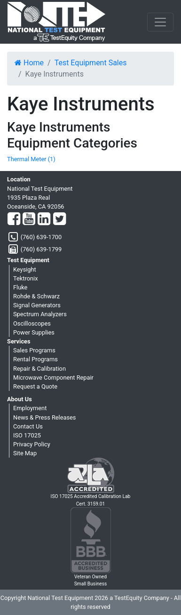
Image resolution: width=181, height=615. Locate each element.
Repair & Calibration (39, 368)
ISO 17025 (27, 435)
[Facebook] (14, 219)
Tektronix (25, 278)
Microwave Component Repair (53, 377)
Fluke (20, 287)
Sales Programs (34, 350)
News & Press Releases (44, 417)
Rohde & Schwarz (36, 296)
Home (29, 62)
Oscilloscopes (32, 323)
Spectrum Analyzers (40, 314)
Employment (30, 408)
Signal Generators (37, 305)
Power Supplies (34, 332)
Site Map (25, 453)
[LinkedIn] (44, 219)
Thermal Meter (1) (31, 159)
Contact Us (28, 426)
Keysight (24, 269)
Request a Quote (35, 386)
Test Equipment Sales (91, 62)
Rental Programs (35, 359)
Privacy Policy (31, 444)
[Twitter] (59, 219)
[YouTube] (29, 219)
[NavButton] (160, 22)
